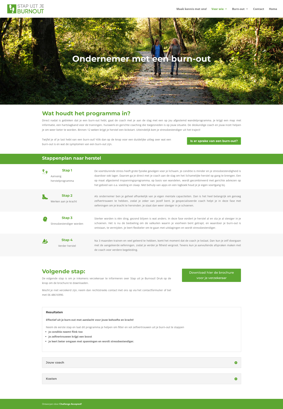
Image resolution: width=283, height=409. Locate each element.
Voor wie (217, 9)
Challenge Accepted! (70, 404)
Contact (258, 9)
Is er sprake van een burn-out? (214, 141)
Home (273, 9)
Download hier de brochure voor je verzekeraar (211, 275)
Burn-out (238, 9)
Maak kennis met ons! (191, 9)
